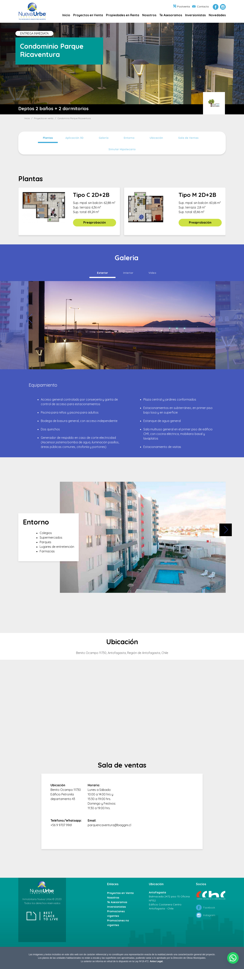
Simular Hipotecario (122, 149)
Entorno (129, 138)
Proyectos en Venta (88, 15)
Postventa (181, 6)
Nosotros (149, 15)
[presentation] (33, 318)
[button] (233, 958)
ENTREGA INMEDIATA (34, 33)
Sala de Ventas (188, 138)
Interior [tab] (128, 273)
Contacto (200, 6)
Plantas (48, 138)
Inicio (66, 15)
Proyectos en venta (43, 118)
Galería (103, 138)
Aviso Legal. (156, 961)
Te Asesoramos (170, 15)
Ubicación (156, 138)
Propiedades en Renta (122, 15)
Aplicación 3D (74, 138)
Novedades (217, 15)
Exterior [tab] (102, 273)
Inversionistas (195, 15)
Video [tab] (152, 273)
